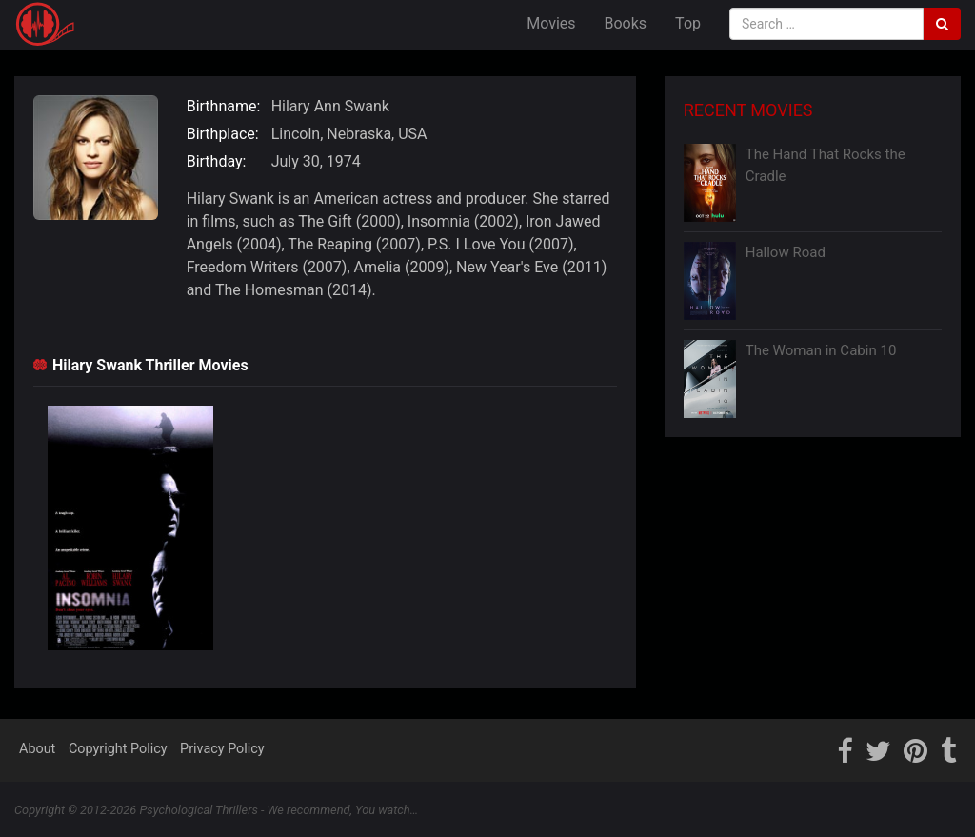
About (37, 749)
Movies (551, 23)
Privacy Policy (222, 749)
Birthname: (224, 106)
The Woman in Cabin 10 (821, 350)
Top (688, 23)
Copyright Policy (118, 749)
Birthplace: (223, 134)
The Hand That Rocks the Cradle (825, 165)
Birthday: (217, 161)
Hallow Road (786, 252)
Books (626, 23)
